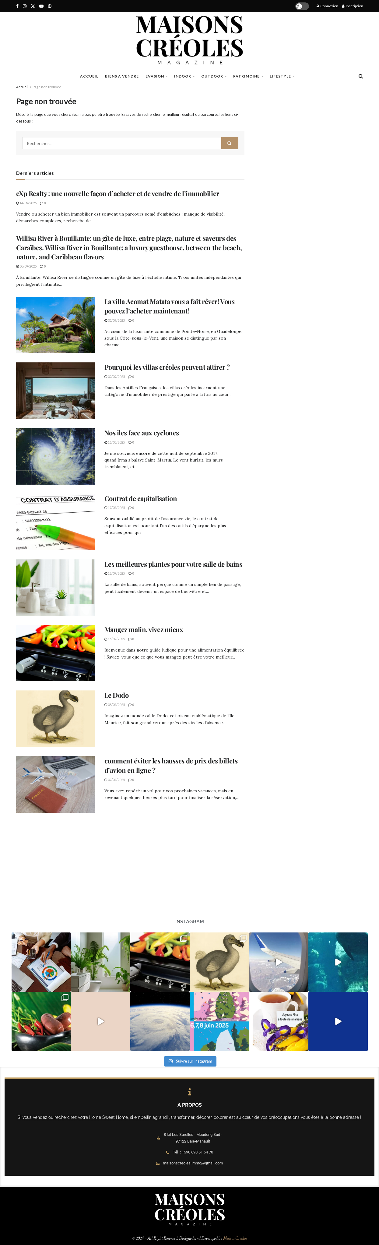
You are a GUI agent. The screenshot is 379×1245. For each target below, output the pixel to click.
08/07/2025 (114, 705)
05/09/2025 (26, 266)
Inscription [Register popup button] (352, 6)
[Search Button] (361, 76)
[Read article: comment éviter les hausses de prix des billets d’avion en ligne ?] (55, 784)
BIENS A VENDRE (122, 76)
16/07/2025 (114, 573)
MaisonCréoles (235, 1238)
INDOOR (182, 76)
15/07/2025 (114, 639)
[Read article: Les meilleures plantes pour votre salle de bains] (55, 587)
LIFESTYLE (280, 76)
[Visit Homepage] (189, 40)
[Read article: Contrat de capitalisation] (55, 522)
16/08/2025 (114, 442)
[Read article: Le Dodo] (55, 718)
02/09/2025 (114, 320)
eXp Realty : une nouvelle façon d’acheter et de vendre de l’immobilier (117, 193)
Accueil (22, 87)
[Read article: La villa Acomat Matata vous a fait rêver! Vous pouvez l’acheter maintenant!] (55, 325)
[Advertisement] (189, 875)
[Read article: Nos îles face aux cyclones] (55, 456)
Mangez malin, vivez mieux (143, 629)
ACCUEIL (89, 76)
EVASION (155, 76)
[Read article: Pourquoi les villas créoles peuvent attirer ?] (55, 390)
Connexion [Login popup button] (327, 6)
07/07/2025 (114, 780)
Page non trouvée (47, 87)
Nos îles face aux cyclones (141, 432)
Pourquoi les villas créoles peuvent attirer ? (167, 367)
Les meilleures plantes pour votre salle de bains (173, 564)
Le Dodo (116, 695)
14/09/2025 (26, 203)
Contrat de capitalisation (140, 498)
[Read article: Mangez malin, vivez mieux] (55, 653)
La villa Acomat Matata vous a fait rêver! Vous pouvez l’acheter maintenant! (169, 306)
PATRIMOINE (246, 76)
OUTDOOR (212, 76)
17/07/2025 (114, 508)
